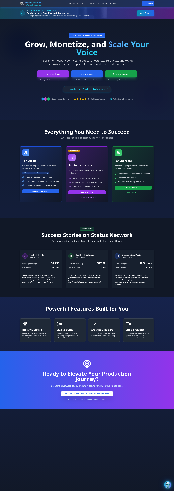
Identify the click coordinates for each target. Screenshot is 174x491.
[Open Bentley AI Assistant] (167, 484)
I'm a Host (53, 74)
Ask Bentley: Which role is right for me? (87, 89)
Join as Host (87, 192)
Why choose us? (133, 192)
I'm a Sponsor (121, 74)
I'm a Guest (87, 74)
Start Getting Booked (40, 191)
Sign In (148, 3)
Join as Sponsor (133, 188)
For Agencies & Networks (87, 197)
